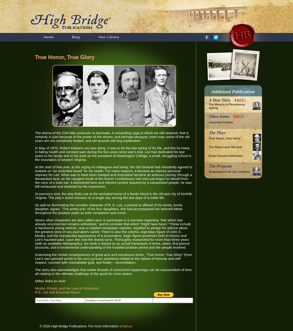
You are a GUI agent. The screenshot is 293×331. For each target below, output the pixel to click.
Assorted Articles (221, 122)
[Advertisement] (88, 313)
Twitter (216, 37)
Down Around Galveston (226, 155)
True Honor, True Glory (224, 138)
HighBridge (85, 22)
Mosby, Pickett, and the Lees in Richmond (67, 288)
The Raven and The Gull (225, 147)
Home (49, 37)
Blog (76, 37)
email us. (126, 326)
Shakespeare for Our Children (229, 172)
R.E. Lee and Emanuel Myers (57, 292)
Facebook (206, 37)
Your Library (108, 37)
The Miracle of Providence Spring (227, 106)
